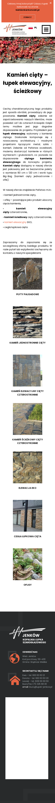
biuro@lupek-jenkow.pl (37, 686)
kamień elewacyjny (15, 222)
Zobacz (27, 17)
